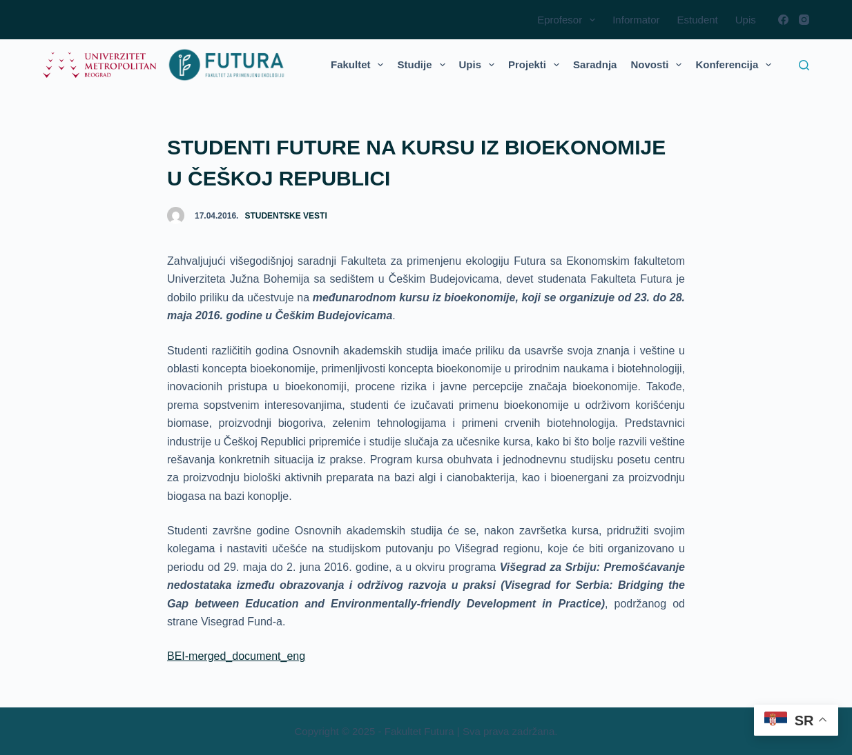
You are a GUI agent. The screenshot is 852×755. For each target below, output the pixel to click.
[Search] (804, 65)
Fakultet (360, 65)
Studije (423, 65)
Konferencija (736, 65)
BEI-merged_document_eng (236, 656)
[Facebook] (783, 19)
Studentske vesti (285, 216)
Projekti (536, 65)
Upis (745, 20)
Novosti (658, 65)
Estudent (697, 20)
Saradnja (595, 64)
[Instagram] (804, 19)
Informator (635, 20)
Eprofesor (569, 20)
